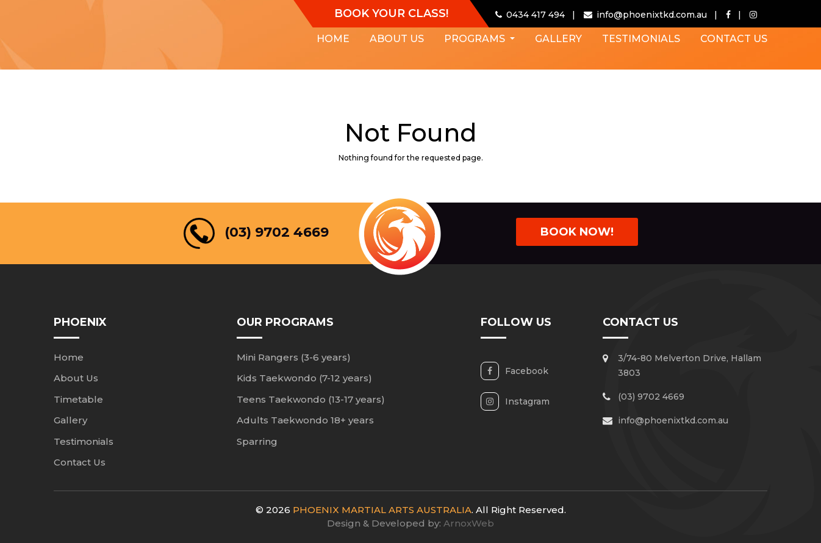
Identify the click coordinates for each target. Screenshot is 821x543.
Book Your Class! (391, 13)
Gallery (558, 39)
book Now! (577, 232)
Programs (475, 39)
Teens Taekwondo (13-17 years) (311, 399)
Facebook (526, 370)
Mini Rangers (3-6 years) (294, 357)
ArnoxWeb (468, 523)
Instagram (527, 401)
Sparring (257, 441)
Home (333, 39)
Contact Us (733, 39)
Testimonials (641, 39)
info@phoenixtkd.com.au (673, 420)
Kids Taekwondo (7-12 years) (304, 378)
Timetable (78, 399)
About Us (397, 39)
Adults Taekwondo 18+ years (305, 420)
